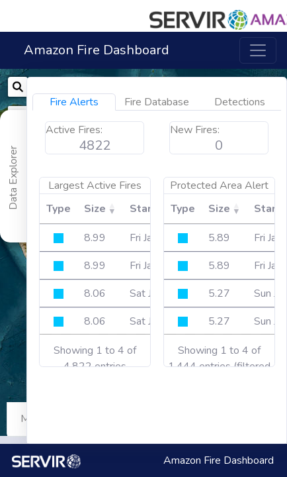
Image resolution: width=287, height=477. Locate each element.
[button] (212, 13)
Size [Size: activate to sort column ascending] (236, 208)
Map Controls (51, 418)
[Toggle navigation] (257, 50)
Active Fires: (216, 130)
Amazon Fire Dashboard (96, 50)
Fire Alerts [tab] (215, 102)
